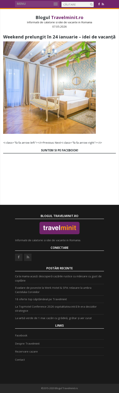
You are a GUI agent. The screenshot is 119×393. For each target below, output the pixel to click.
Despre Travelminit (27, 343)
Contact (20, 359)
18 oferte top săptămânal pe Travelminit (41, 299)
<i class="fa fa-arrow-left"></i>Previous (28, 142)
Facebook (21, 335)
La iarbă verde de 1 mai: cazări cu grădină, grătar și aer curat (53, 318)
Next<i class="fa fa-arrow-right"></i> (78, 142)
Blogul (59, 17)
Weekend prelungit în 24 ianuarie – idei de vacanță (59, 37)
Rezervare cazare (26, 351)
